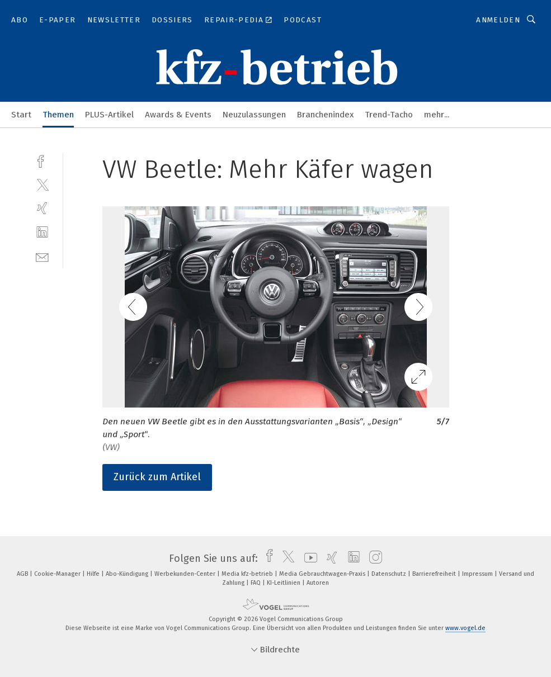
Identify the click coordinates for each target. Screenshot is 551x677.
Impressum (478, 573)
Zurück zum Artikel (157, 477)
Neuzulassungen (254, 115)
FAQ (256, 582)
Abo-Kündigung (128, 573)
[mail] (42, 256)
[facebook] (42, 160)
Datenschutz (389, 573)
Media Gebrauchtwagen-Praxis (323, 573)
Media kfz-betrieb (248, 573)
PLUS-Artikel (109, 115)
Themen (58, 115)
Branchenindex (325, 115)
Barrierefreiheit (435, 573)
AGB (23, 573)
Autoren (318, 582)
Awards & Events (178, 115)
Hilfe (94, 573)
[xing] (42, 208)
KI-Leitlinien (284, 582)
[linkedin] (42, 232)
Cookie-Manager (58, 573)
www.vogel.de (465, 628)
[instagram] (373, 558)
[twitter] (42, 184)
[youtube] (308, 558)
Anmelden (498, 20)
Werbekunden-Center (185, 573)
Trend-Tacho (389, 115)
